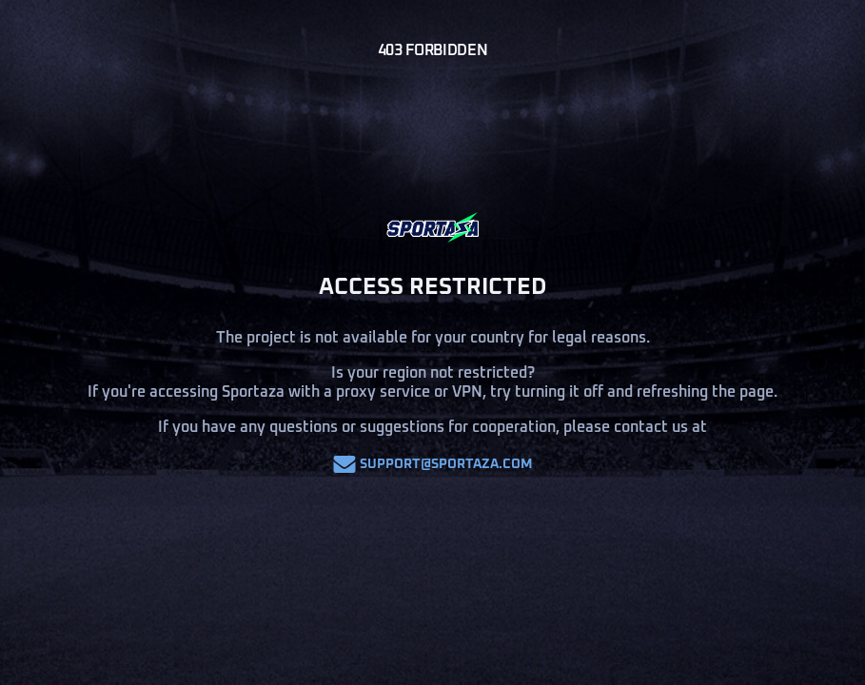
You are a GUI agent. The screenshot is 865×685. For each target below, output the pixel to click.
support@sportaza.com (433, 464)
